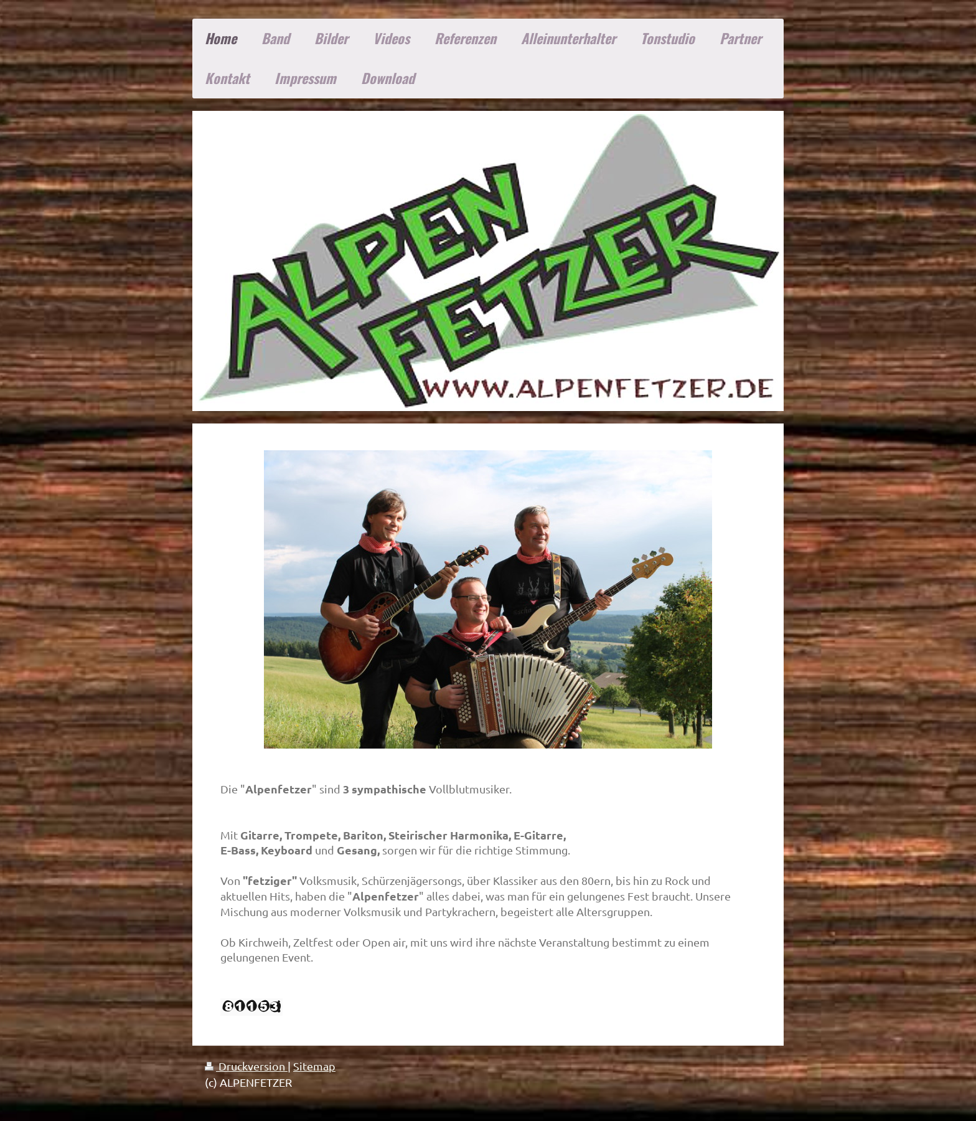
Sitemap (314, 1065)
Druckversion (246, 1065)
